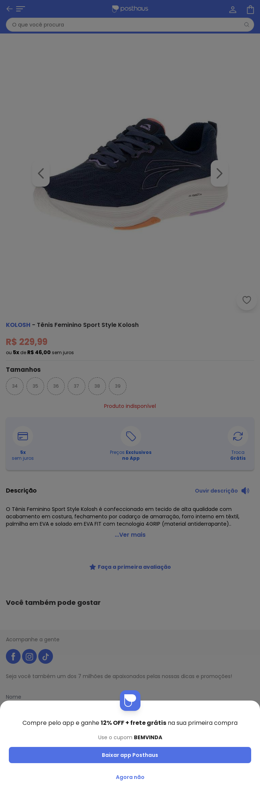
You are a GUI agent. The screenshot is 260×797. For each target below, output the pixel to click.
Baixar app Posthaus (130, 755)
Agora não (130, 777)
